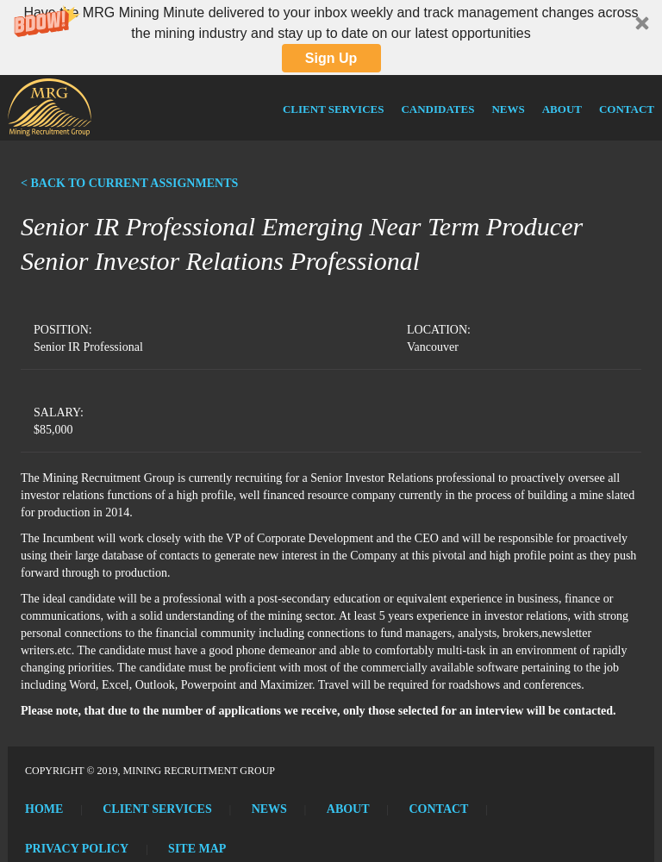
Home (44, 809)
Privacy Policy (76, 848)
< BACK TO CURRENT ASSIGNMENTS (129, 183)
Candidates (437, 109)
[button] (331, 37)
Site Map (197, 848)
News (507, 109)
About (562, 109)
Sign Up (331, 58)
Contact (626, 109)
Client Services (333, 109)
